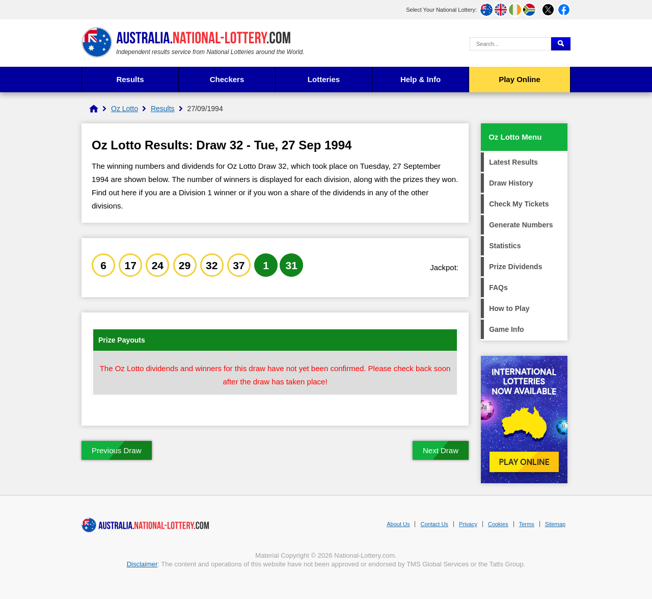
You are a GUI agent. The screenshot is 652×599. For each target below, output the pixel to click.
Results (130, 79)
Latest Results (513, 162)
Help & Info (420, 79)
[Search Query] (510, 43)
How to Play (509, 308)
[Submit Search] (560, 43)
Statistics (505, 246)
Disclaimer (142, 564)
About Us (398, 524)
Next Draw (440, 450)
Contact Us (434, 524)
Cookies (498, 524)
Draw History (511, 183)
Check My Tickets (519, 204)
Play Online (519, 79)
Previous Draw (117, 450)
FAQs (498, 287)
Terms (526, 524)
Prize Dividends (515, 267)
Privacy (468, 524)
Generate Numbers (521, 225)
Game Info (506, 329)
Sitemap (555, 524)
